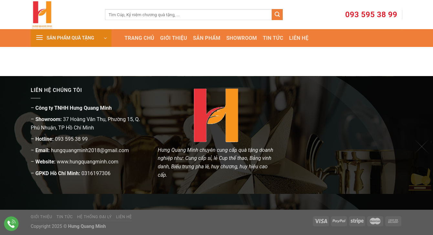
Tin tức (65, 217)
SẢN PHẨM (206, 38)
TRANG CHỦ (139, 38)
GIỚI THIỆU (173, 38)
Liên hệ (124, 217)
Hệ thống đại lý (94, 217)
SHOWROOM (241, 38)
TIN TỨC (273, 38)
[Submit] (277, 14)
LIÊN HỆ (299, 38)
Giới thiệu (41, 217)
